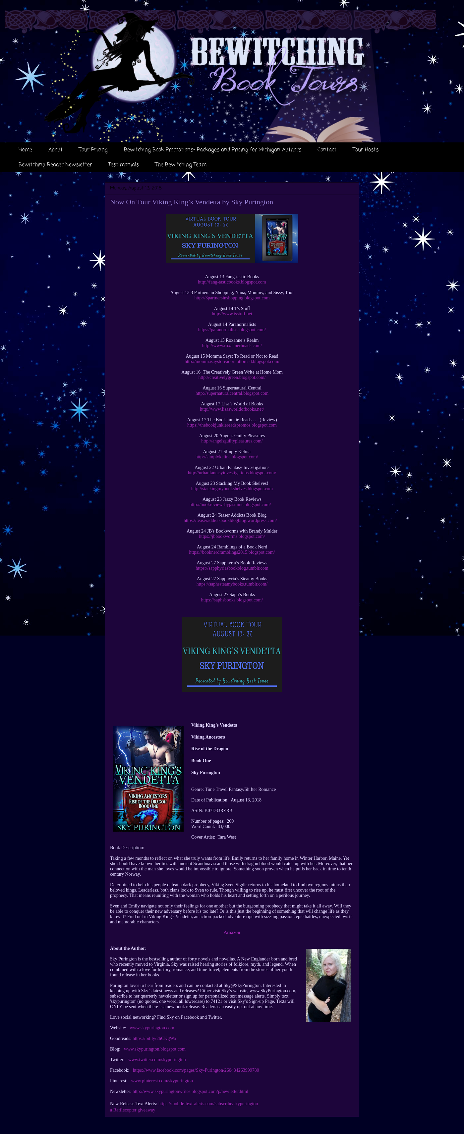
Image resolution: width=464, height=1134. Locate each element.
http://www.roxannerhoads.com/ (232, 345)
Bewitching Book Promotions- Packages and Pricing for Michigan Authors (212, 150)
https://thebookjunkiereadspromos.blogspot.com (232, 425)
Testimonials (123, 165)
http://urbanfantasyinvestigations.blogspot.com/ (232, 472)
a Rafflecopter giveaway (132, 1110)
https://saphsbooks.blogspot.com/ (232, 599)
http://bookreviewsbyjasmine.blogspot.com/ (230, 504)
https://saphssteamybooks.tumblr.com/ (232, 584)
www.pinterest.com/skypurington (162, 1080)
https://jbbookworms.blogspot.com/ (232, 536)
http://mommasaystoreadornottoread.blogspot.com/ (232, 361)
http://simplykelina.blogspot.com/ (227, 456)
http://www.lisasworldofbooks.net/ (232, 409)
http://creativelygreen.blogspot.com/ (232, 377)
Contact (327, 150)
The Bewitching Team (180, 165)
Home (25, 150)
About (55, 150)
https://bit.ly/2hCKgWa (154, 1038)
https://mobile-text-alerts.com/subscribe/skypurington (208, 1103)
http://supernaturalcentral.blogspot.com (232, 393)
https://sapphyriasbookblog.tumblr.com (232, 568)
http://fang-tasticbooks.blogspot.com (232, 282)
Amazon (232, 932)
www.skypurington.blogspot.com (155, 1049)
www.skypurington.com (152, 1027)
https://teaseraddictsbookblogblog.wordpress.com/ (230, 520)
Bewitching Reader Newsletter (55, 165)
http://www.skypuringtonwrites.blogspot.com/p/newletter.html (190, 1091)
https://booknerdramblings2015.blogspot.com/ (232, 552)
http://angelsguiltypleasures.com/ (231, 440)
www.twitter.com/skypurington (157, 1059)
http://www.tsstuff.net (232, 313)
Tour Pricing (93, 150)
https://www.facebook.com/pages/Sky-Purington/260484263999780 (196, 1070)
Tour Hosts (365, 150)
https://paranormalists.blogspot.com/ (232, 329)
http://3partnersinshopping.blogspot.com (231, 297)
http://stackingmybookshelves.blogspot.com (232, 488)
